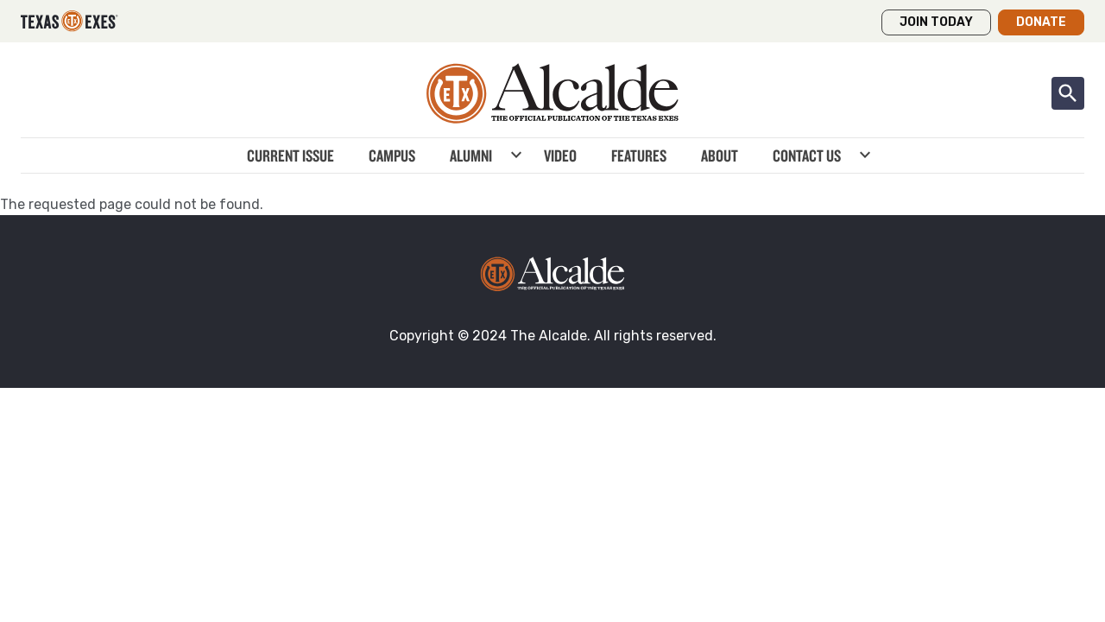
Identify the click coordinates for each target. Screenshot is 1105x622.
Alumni (471, 155)
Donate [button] (1041, 22)
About (719, 155)
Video (560, 155)
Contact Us (807, 155)
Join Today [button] (936, 22)
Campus (392, 155)
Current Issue (290, 155)
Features (638, 155)
